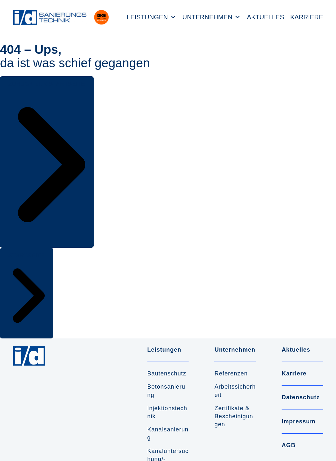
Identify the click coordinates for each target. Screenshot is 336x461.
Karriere (306, 17)
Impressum (298, 421)
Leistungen (147, 17)
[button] (47, 162)
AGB (288, 445)
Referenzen (230, 373)
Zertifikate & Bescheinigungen (233, 416)
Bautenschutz (166, 373)
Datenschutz (301, 397)
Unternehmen (207, 17)
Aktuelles (265, 17)
